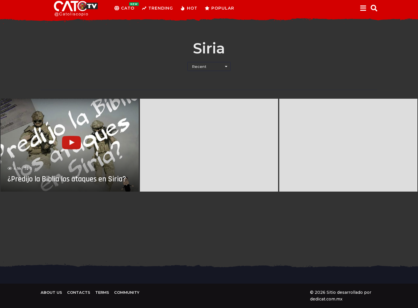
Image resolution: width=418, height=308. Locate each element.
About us (51, 292)
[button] (363, 8)
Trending (157, 8)
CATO (124, 8)
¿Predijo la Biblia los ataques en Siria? (65, 173)
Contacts (78, 292)
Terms (102, 292)
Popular (219, 8)
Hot (188, 8)
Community (126, 292)
